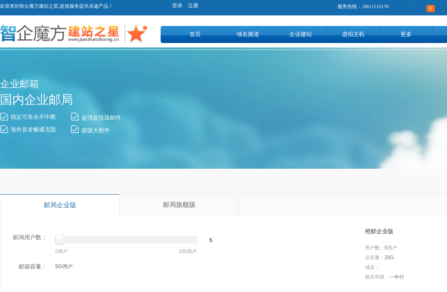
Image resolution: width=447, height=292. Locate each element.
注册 (193, 5)
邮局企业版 (60, 205)
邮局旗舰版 (179, 204)
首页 (195, 34)
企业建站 (300, 34)
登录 (177, 5)
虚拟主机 (353, 34)
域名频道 (247, 34)
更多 (406, 34)
